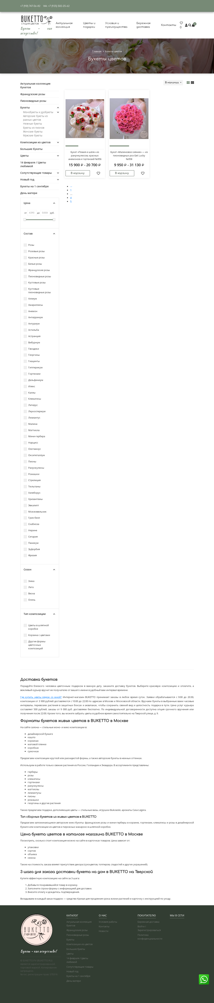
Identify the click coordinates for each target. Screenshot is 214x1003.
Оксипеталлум (34, 455)
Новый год (27, 179)
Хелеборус (32, 493)
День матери (28, 193)
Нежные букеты (32, 123)
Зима (29, 581)
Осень (29, 600)
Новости (103, 931)
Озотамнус (32, 449)
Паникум (31, 543)
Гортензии (32, 374)
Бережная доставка (148, 921)
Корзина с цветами (37, 635)
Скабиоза (31, 524)
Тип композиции (39, 614)
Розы (29, 245)
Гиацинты (32, 361)
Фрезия (30, 555)
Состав (39, 233)
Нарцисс (31, 442)
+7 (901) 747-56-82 (30, 6)
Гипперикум (33, 367)
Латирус (31, 405)
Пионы (30, 461)
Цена (39, 203)
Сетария (31, 536)
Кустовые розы (35, 282)
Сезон (39, 569)
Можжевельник (35, 511)
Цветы (24, 155)
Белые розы (33, 264)
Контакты (168, 25)
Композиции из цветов (35, 142)
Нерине (30, 530)
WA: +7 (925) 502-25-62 (56, 6)
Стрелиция (32, 480)
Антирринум (33, 317)
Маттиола (32, 430)
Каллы (29, 392)
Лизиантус (32, 417)
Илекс (29, 386)
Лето (29, 587)
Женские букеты (32, 131)
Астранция (32, 336)
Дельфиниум (33, 380)
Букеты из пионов (33, 127)
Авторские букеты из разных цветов (35, 117)
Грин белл (32, 518)
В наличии (172, 82)
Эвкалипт (31, 505)
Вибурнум (32, 342)
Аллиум (30, 298)
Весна (29, 593)
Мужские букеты (32, 135)
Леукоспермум (35, 411)
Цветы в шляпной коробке (36, 627)
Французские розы (32, 94)
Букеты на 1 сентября (34, 186)
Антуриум (32, 323)
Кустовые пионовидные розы (37, 290)
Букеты (25, 107)
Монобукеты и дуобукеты (38, 112)
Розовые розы (34, 251)
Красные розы (34, 257)
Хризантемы (33, 499)
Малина (30, 424)
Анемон (30, 311)
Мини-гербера (34, 436)
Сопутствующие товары (36, 173)
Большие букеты (31, 149)
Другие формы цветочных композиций (34, 645)
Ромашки (31, 474)
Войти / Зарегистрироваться (149, 928)
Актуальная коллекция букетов (35, 85)
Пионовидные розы (33, 101)
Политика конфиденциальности (150, 936)
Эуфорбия (32, 549)
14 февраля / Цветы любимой (33, 164)
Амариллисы (33, 305)
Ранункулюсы (34, 468)
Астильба (31, 330)
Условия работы (108, 921)
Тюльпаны (32, 486)
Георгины (32, 355)
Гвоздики (31, 349)
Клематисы (32, 399)
